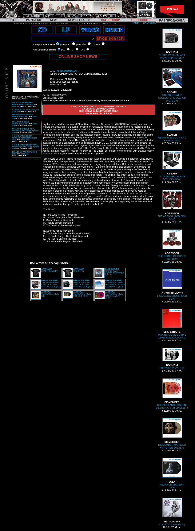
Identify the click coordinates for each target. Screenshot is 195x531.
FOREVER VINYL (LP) (172, 358)
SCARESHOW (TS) (49, 270)
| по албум (81, 44)
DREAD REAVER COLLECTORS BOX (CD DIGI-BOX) (172, 85)
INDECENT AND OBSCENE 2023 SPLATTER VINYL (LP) (172, 393)
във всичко (49, 44)
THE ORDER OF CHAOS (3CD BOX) (172, 245)
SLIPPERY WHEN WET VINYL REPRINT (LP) (172, 44)
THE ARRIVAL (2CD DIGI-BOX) (172, 205)
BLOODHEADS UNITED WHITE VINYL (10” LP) (115, 272)
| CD (63, 50)
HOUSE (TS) (78, 270)
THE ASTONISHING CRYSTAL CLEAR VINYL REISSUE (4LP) (51, 283)
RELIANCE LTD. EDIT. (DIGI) (172, 473)
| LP (72, 50)
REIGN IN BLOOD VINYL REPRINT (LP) (172, 126)
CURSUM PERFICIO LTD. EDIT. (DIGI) (82, 294)
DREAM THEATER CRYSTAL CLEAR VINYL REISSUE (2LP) (83, 283)
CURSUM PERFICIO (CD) (50, 294)
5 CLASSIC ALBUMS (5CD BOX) (172, 284)
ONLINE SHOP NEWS (78, 56)
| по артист (65, 44)
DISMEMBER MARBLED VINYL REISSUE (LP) (172, 433)
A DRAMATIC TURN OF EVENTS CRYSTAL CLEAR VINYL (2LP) (115, 283)
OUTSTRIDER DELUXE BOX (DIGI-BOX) (172, 166)
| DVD (82, 50)
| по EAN (96, 44)
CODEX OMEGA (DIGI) (172, 512)
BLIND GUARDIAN (67, 71)
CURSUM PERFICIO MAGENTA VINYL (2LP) (114, 295)
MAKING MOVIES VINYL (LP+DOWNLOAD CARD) (172, 324)
